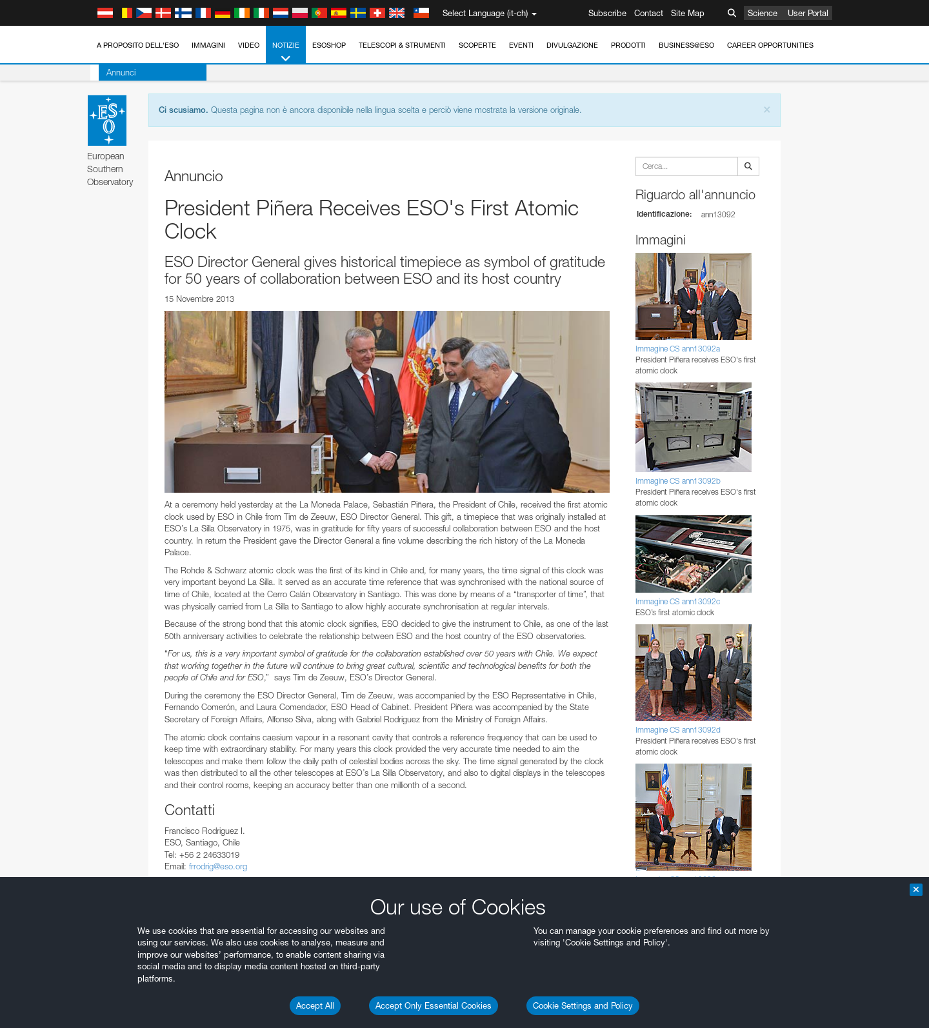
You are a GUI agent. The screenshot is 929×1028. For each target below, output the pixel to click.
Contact (648, 13)
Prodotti (628, 45)
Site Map (687, 13)
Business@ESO (686, 45)
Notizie (286, 52)
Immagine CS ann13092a (677, 348)
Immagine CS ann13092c (677, 601)
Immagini (208, 45)
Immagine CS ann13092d (678, 730)
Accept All (315, 1005)
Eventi (521, 45)
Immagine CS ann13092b (678, 481)
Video (248, 45)
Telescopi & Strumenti (402, 45)
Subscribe (607, 13)
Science (762, 13)
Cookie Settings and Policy (583, 1005)
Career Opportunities (770, 45)
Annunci (112, 72)
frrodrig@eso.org (218, 866)
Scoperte (477, 45)
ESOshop (329, 45)
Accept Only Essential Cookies (433, 1005)
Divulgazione (572, 45)
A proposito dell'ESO (138, 45)
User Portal (808, 13)
